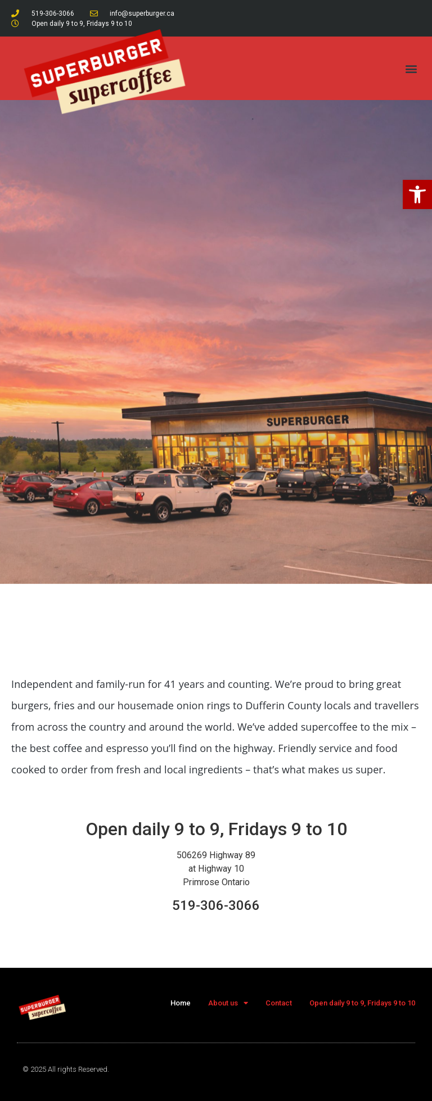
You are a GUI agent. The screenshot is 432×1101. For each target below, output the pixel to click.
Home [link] (180, 1003)
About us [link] (228, 1003)
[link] (417, 194)
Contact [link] (279, 1003)
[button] (411, 68)
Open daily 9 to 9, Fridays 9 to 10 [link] (362, 1003)
